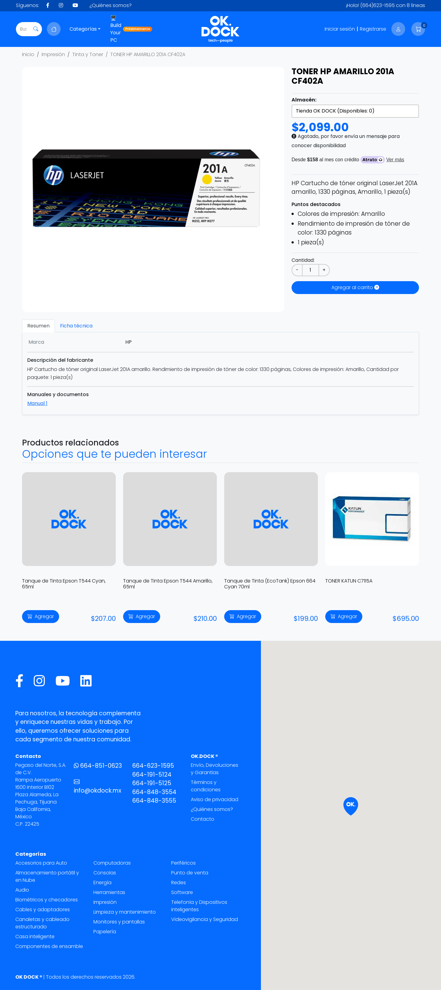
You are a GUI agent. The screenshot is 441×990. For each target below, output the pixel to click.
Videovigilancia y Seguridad (204, 919)
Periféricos (183, 862)
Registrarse (373, 28)
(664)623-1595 (377, 5)
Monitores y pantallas (119, 921)
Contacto (202, 819)
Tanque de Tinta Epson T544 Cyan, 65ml (64, 583)
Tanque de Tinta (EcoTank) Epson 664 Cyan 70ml (269, 583)
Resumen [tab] (38, 325)
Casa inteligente (35, 936)
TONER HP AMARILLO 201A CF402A (147, 54)
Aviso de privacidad (214, 799)
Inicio (28, 54)
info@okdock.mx (97, 786)
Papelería (104, 931)
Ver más (395, 159)
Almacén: (304, 99)
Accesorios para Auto (41, 862)
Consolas (104, 872)
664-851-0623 (98, 766)
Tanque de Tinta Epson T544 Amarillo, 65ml (168, 583)
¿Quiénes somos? (110, 5)
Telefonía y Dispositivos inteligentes (199, 906)
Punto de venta (189, 872)
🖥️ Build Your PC (131, 29)
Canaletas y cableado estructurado (42, 923)
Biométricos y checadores (46, 899)
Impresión (53, 54)
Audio (22, 889)
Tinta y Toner (87, 54)
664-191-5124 (152, 774)
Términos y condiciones (206, 786)
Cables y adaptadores (42, 909)
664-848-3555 (154, 801)
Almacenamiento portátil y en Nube (47, 876)
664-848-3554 (154, 792)
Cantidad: (303, 260)
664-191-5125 (151, 783)
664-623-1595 (153, 766)
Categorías (83, 28)
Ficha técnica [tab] (76, 325)
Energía (102, 882)
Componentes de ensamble (49, 946)
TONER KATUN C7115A (348, 580)
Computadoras (112, 862)
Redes (178, 882)
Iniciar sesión (340, 28)
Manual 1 (37, 403)
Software (182, 892)
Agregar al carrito (355, 287)
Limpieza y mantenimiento (124, 911)
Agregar (40, 616)
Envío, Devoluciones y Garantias (214, 769)
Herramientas (109, 892)
